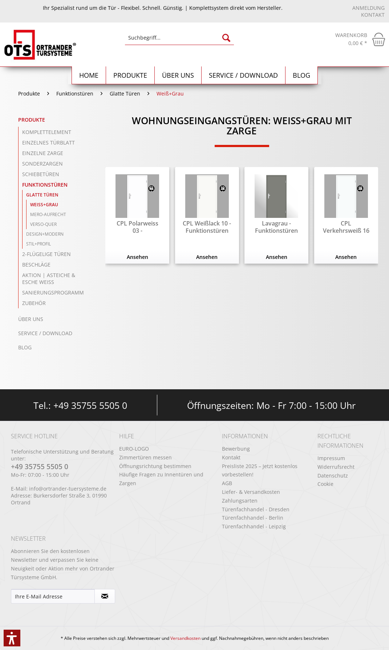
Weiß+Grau (44, 205)
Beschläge (36, 264)
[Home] (89, 75)
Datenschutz (332, 475)
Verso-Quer (43, 224)
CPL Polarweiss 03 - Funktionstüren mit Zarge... (137, 227)
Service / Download (45, 333)
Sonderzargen (42, 163)
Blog (25, 347)
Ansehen (137, 256)
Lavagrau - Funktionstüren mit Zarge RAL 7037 (276, 227)
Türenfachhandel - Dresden (255, 509)
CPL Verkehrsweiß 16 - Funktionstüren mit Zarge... (346, 227)
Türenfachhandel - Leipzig (254, 526)
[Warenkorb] (360, 39)
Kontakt (373, 14)
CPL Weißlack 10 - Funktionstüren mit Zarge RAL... (207, 227)
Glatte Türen (42, 195)
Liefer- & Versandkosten (251, 491)
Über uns (30, 319)
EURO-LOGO (134, 448)
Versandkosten (185, 638)
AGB (227, 483)
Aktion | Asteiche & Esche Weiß (48, 278)
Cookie (325, 483)
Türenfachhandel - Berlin (252, 517)
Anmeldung (368, 7)
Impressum (331, 458)
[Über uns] (178, 75)
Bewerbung (236, 448)
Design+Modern (45, 234)
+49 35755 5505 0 (90, 405)
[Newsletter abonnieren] (105, 596)
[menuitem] (179, 41)
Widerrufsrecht (335, 466)
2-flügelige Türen (46, 254)
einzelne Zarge (42, 153)
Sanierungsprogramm (53, 292)
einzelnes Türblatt (48, 142)
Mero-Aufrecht (48, 214)
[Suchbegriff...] (179, 38)
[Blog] (301, 75)
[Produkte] (130, 75)
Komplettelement (46, 132)
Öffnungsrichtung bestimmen (155, 466)
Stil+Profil (38, 244)
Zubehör (34, 303)
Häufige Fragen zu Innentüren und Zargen (161, 479)
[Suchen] (226, 38)
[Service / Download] (243, 75)
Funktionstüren (45, 184)
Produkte (31, 119)
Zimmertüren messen (145, 457)
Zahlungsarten (240, 500)
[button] (12, 638)
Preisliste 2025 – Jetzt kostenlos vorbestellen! (259, 470)
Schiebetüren (40, 174)
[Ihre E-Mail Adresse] (53, 596)
